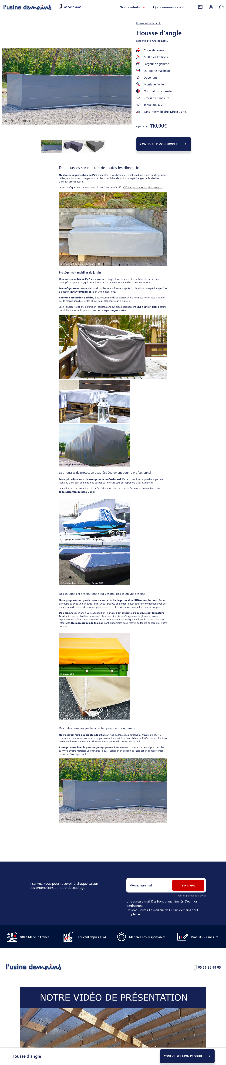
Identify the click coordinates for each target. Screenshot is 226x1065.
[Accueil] (28, 7)
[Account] (211, 7)
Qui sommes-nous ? (168, 7)
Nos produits (132, 7)
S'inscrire (188, 885)
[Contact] (200, 7)
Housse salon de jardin (148, 23)
